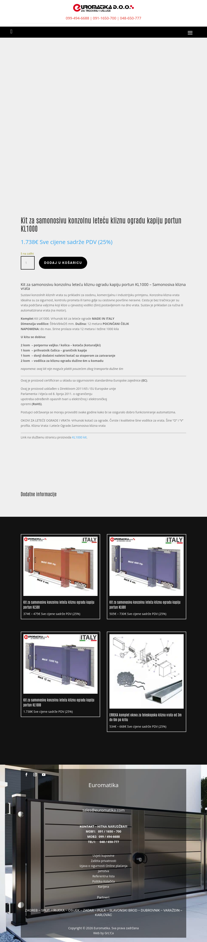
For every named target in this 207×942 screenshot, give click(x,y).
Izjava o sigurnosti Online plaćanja (103, 866)
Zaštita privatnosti (103, 861)
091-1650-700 (104, 18)
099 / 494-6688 (109, 836)
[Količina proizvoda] (28, 263)
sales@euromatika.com (103, 810)
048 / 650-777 (109, 842)
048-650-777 (130, 18)
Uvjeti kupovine (103, 856)
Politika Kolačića (103, 881)
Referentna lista (103, 876)
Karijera (103, 886)
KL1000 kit (79, 437)
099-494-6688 (77, 18)
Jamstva (103, 871)
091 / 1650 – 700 (109, 831)
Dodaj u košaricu (63, 263)
